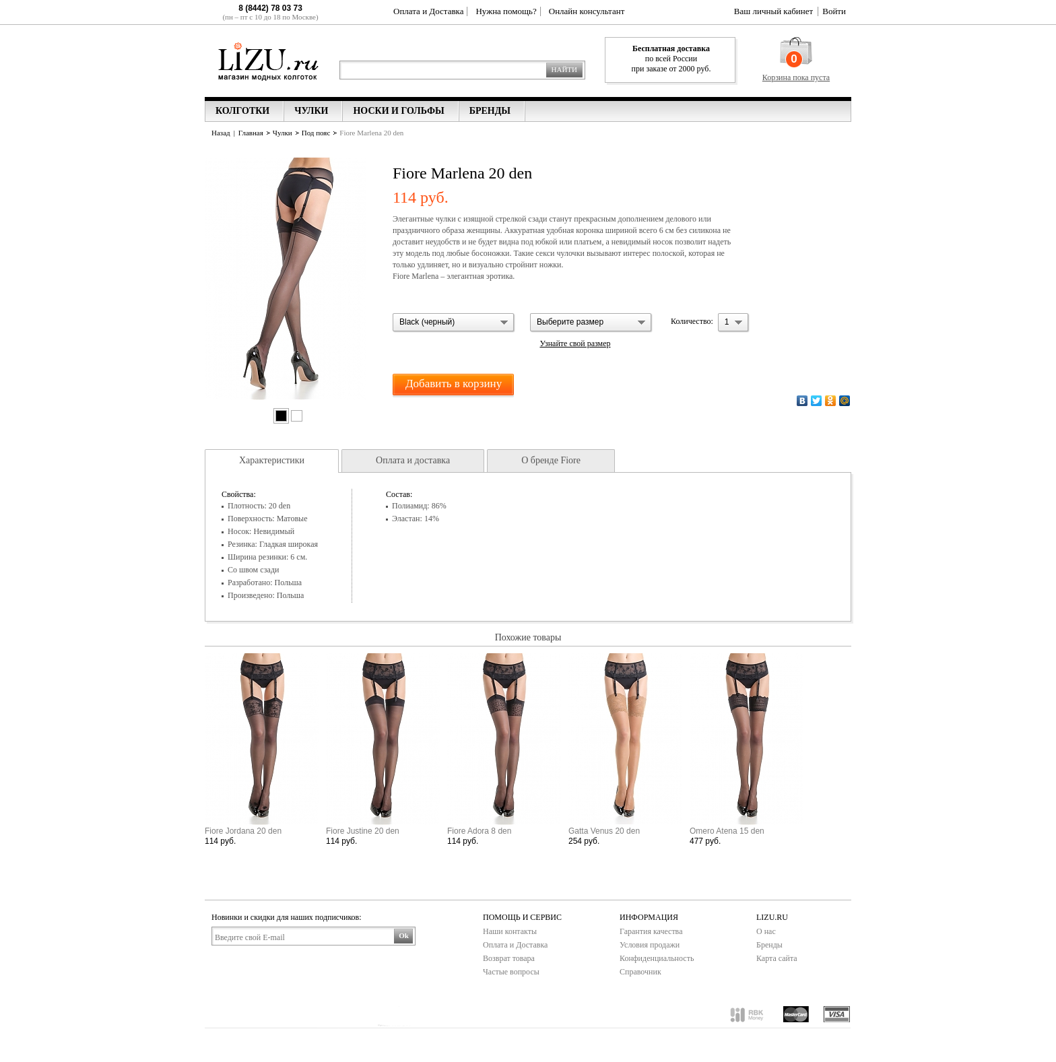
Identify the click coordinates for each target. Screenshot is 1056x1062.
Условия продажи (650, 945)
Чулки (282, 133)
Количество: (692, 321)
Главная (250, 133)
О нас (766, 931)
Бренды (769, 945)
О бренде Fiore (551, 460)
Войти (834, 11)
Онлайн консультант (587, 11)
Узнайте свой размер (574, 343)
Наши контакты (510, 931)
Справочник (640, 971)
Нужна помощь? (505, 11)
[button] (454, 323)
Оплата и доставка (413, 460)
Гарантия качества (651, 931)
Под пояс (316, 133)
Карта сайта (776, 958)
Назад (220, 133)
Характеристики (271, 460)
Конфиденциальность (657, 958)
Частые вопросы (511, 971)
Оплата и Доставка (428, 11)
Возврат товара (509, 958)
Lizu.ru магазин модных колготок (268, 60)
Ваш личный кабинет (773, 11)
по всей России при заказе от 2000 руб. (671, 58)
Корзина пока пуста (796, 77)
